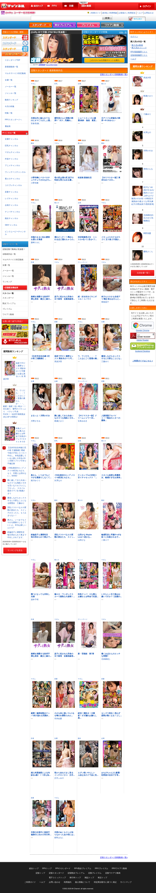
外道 (32, 262)
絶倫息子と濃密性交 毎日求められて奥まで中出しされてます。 (16, 535)
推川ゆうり (35, 480)
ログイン (134, 36)
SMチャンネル (11, 225)
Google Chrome (142, 327)
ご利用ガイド (95, 13)
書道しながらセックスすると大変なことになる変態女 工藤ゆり (16, 500)
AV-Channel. (76, 889)
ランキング (7, 282)
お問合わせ (149, 13)
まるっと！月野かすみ (40, 416)
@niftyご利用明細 (109, 13)
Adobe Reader (142, 337)
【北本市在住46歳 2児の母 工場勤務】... (40, 357)
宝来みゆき (82, 421)
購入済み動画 (137, 45)
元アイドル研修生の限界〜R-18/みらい (110, 119)
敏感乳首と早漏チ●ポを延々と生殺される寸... (111, 536)
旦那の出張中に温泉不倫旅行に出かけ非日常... (41, 833)
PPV (54, 5)
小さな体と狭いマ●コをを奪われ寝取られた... (64, 714)
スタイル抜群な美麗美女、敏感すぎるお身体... (111, 476)
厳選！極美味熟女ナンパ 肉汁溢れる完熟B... (40, 714)
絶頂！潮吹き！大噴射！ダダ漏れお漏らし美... (87, 715)
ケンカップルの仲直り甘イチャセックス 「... (87, 476)
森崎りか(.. (35, 242)
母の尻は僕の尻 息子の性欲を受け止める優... (64, 178)
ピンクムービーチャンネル (15, 232)
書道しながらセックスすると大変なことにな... (111, 357)
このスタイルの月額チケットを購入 (104, 60)
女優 (102, 322)
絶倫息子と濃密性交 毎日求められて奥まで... (41, 536)
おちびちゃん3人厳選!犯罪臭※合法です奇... (110, 774)
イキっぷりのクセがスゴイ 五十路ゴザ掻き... (110, 238)
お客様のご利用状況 (127, 13)
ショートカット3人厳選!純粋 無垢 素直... (87, 119)
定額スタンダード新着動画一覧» (114, 74)
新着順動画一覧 (11, 67)
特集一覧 (123, 32)
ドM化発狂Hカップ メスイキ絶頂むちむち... (64, 476)
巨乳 (56, 84)
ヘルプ (140, 13)
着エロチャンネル (12, 179)
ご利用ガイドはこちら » (142, 361)
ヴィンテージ (82, 262)
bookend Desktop (142, 347)
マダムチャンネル (12, 152)
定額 (70, 5)
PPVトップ (47, 868)
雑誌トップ (89, 877)
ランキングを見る (15, 550)
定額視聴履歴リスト (138, 55)
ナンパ (80, 560)
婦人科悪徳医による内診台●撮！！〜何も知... (41, 774)
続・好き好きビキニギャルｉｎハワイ (87, 298)
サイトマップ (126, 882)
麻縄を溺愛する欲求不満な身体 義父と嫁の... (41, 298)
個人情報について (82, 882)
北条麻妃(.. (106, 659)
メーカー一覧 (10, 86)
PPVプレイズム (101, 868)
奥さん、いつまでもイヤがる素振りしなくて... (41, 476)
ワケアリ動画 (113, 25)
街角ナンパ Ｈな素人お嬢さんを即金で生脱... (88, 595)
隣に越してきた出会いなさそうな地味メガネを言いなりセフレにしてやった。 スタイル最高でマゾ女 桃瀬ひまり (16, 487)
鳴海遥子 (105, 302)
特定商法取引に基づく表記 (105, 882)
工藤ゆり (105, 361)
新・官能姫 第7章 (86, 654)
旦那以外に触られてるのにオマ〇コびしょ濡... (41, 119)
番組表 (8, 126)
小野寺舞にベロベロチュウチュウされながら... (41, 178)
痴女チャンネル (11, 218)
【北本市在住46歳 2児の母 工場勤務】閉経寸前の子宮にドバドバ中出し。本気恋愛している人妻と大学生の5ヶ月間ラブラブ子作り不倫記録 (16, 455)
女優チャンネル (11, 139)
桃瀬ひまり (59, 421)
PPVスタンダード (62, 868)
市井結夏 (58, 718)
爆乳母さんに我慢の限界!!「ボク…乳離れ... (63, 119)
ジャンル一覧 (10, 93)
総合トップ (37, 5)
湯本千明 (34, 599)
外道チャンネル (11, 159)
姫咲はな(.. (59, 837)
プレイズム (89, 25)
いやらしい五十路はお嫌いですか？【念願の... (111, 595)
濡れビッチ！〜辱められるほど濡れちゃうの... (64, 238)
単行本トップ (75, 877)
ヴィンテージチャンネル (15, 172)
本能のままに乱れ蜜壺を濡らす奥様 (40, 238)
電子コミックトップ (57, 877)
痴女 (32, 143)
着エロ (103, 84)
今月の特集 (9, 106)
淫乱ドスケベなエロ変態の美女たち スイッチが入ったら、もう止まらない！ (16, 511)
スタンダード (41, 25)
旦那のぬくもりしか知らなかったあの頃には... (64, 833)
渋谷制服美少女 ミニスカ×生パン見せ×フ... (87, 238)
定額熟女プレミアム (76, 873)
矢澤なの (58, 480)
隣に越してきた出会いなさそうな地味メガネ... (64, 417)
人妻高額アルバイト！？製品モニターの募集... (110, 418)
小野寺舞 (34, 183)
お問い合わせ (54, 882)
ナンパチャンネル (12, 212)
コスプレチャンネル (13, 185)
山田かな (81, 540)
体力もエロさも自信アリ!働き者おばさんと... (111, 298)
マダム (33, 84)
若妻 (56, 322)
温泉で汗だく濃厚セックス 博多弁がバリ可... (63, 357)
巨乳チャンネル (11, 146)
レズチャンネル (11, 198)
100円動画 (87, 5)
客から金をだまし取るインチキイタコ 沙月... (64, 774)
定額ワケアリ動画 (112, 873)
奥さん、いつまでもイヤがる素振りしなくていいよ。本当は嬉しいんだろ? (16, 524)
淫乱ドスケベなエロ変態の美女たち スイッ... (64, 536)
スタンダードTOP (12, 60)
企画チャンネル (11, 205)
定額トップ (40, 873)
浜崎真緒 (42, 64)
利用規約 (67, 882)
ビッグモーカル (51, 64)
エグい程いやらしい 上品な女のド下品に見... (88, 774)
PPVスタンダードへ (13, 120)
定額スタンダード (56, 873)
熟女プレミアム (65, 25)
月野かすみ (35, 421)
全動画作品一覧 (9, 254)
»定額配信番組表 (11, 288)
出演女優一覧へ (142, 273)
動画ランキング (11, 100)
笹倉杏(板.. (35, 123)
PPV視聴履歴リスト (138, 52)
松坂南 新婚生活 (85, 177)
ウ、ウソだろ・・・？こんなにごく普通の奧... (88, 357)
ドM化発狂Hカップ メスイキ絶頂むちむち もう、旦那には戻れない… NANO (16, 472)
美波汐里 (58, 361)
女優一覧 (8, 80)
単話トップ (102, 877)
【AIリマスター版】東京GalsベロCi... (110, 178)
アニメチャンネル (12, 165)
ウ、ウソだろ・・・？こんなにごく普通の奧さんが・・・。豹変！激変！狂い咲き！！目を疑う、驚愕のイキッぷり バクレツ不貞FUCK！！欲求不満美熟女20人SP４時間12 (14, 403)
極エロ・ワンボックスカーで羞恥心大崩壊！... (64, 595)
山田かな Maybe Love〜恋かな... (85, 536)
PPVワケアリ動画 (119, 868)
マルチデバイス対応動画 (15, 73)
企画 (79, 84)
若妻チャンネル (11, 192)
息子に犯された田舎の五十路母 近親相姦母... (64, 298)
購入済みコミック (139, 48)
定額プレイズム (94, 873)
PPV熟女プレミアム (82, 868)
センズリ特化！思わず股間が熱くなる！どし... (111, 714)
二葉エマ (105, 540)
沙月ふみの (59, 778)
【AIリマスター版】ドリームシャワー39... (87, 417)
